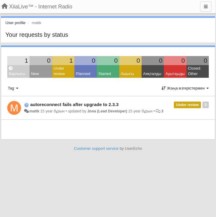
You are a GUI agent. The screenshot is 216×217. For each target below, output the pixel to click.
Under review (59, 71)
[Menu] (205, 7)
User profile (15, 22)
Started (104, 73)
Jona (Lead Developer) (107, 111)
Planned (83, 73)
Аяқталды (152, 73)
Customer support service (96, 148)
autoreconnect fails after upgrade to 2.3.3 (74, 104)
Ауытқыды (175, 73)
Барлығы (17, 71)
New (35, 73)
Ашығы (127, 73)
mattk (34, 111)
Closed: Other (194, 71)
